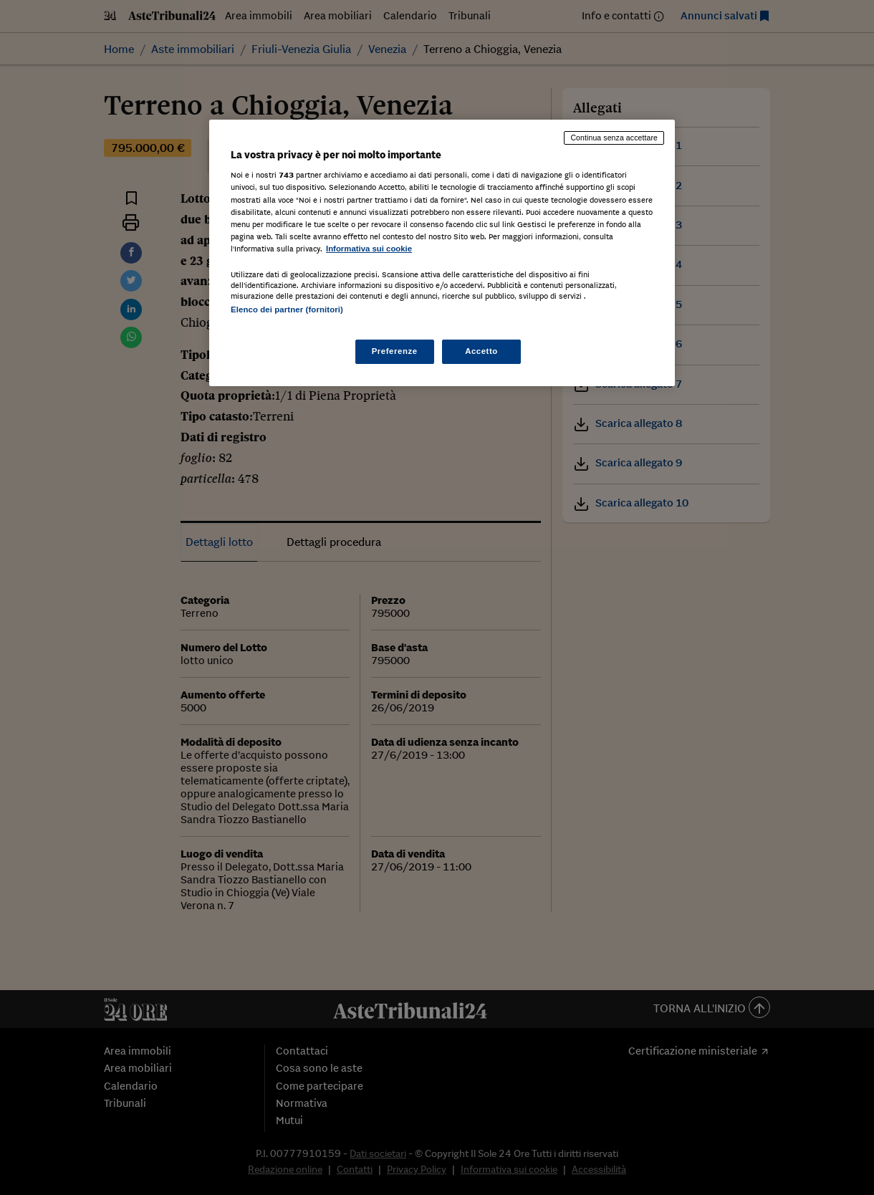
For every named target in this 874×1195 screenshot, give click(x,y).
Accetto (481, 351)
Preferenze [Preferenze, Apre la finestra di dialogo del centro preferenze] (395, 351)
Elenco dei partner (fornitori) (287, 309)
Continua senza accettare (614, 137)
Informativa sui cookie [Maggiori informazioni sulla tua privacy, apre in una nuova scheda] (369, 248)
